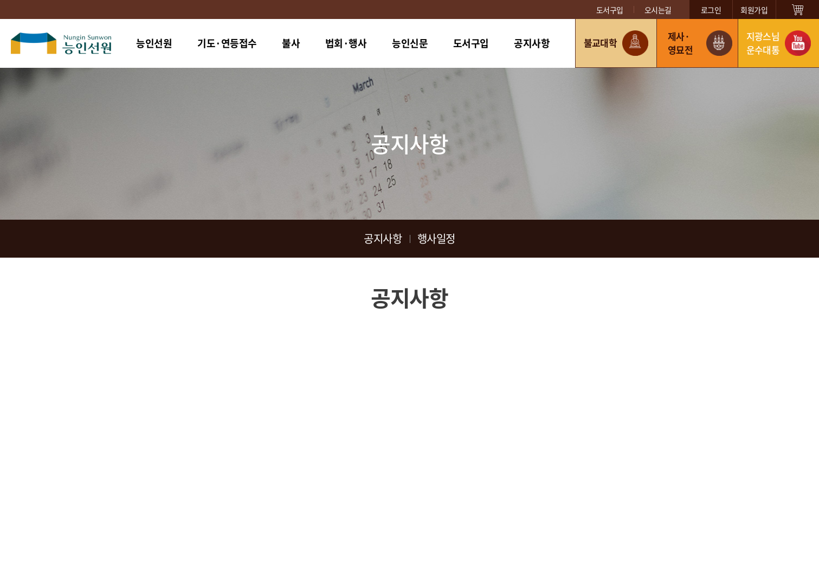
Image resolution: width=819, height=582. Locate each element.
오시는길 (658, 9)
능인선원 (154, 43)
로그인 (711, 9)
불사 (291, 43)
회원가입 (754, 9)
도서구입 (609, 9)
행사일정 (436, 238)
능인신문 (410, 43)
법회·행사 (346, 43)
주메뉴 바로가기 (0, 0)
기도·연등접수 (227, 43)
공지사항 (532, 43)
